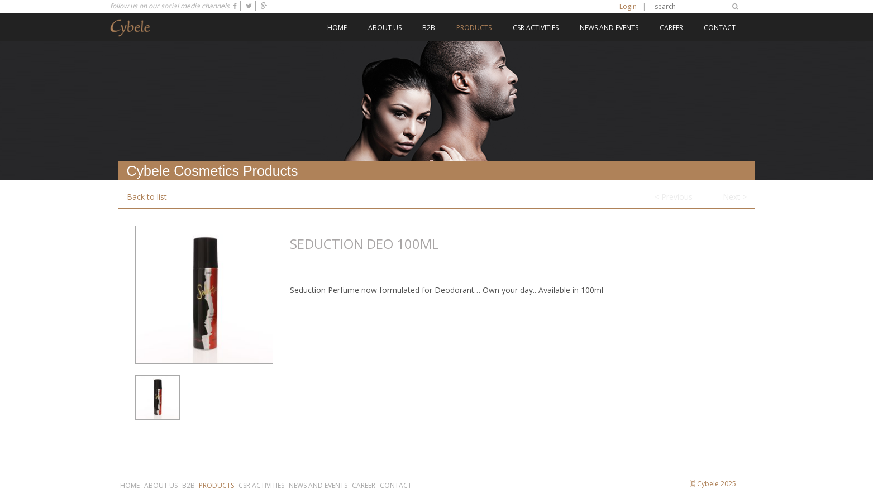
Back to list (147, 196)
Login (628, 6)
